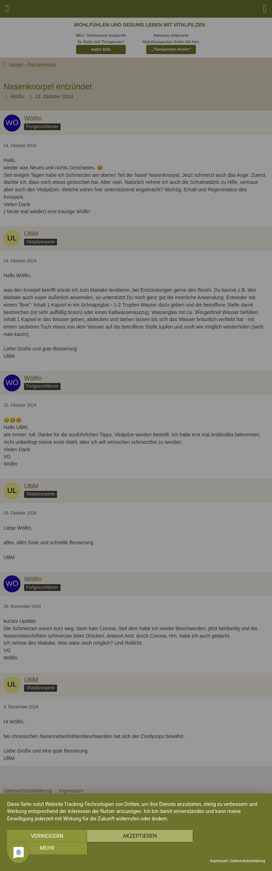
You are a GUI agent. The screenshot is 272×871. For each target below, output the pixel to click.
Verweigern (45, 848)
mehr (226, 848)
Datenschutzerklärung (248, 861)
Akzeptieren (136, 848)
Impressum (219, 861)
